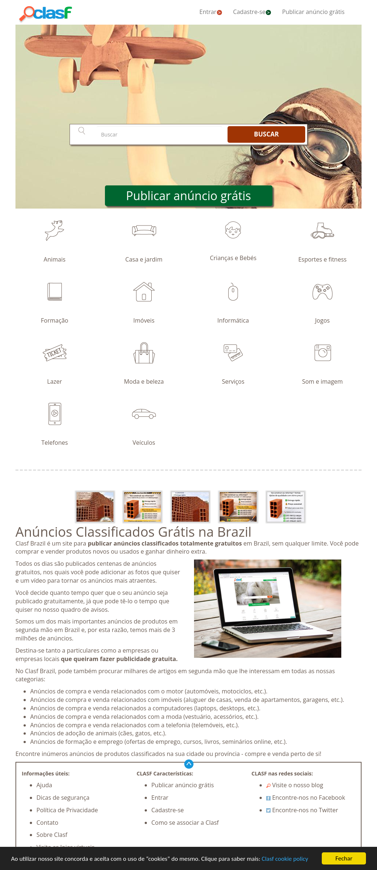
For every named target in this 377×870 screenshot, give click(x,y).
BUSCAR (266, 134)
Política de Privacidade (67, 810)
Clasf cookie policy (285, 859)
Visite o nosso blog (294, 785)
